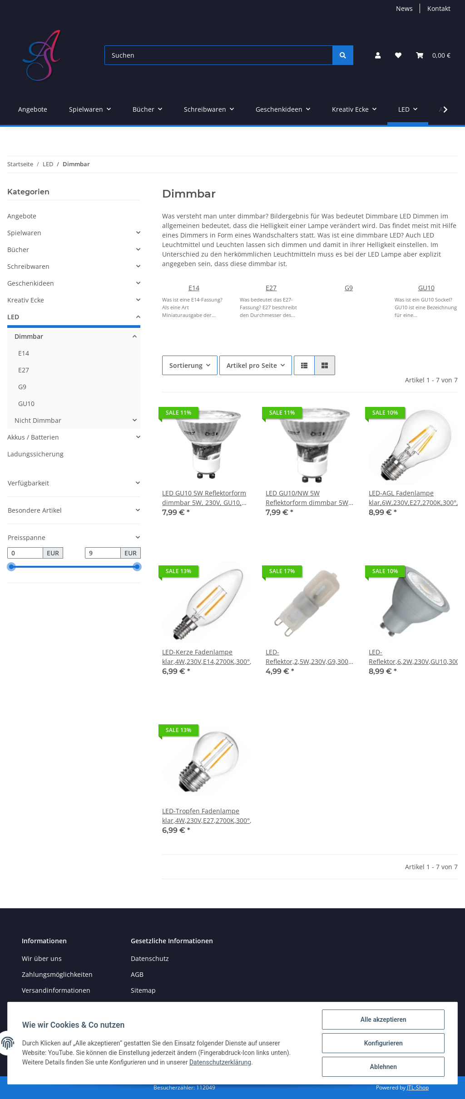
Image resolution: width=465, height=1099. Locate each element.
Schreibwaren (28, 266)
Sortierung (186, 365)
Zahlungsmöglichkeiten (57, 974)
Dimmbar (29, 336)
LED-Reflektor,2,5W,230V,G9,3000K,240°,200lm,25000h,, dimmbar (310, 657)
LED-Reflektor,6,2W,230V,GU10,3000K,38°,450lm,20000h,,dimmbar (413, 657)
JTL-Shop (418, 1087)
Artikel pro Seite (252, 365)
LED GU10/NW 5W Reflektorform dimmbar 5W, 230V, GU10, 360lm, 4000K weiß (308, 498)
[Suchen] (218, 55)
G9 (349, 287)
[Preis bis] (103, 553)
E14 (193, 287)
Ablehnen (383, 1066)
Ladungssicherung (35, 454)
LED (13, 316)
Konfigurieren (383, 1043)
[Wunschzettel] (398, 55)
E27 (271, 287)
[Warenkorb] (433, 55)
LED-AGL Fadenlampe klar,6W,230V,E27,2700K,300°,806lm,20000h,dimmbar (413, 498)
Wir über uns (42, 958)
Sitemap (143, 990)
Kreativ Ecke (25, 300)
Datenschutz (150, 958)
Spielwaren (24, 232)
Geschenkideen (30, 283)
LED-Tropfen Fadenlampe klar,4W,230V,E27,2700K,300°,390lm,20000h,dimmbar (206, 816)
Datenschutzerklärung (220, 1062)
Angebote (21, 216)
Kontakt (438, 8)
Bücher (18, 249)
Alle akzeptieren (383, 1019)
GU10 (426, 287)
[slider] (11, 567)
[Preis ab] (25, 553)
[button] (378, 55)
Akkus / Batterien (33, 437)
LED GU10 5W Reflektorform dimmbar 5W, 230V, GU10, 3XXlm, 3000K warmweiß (204, 498)
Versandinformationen (56, 990)
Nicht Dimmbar (38, 420)
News (404, 8)
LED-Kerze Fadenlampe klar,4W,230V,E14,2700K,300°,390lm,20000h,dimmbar (206, 657)
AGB (137, 974)
